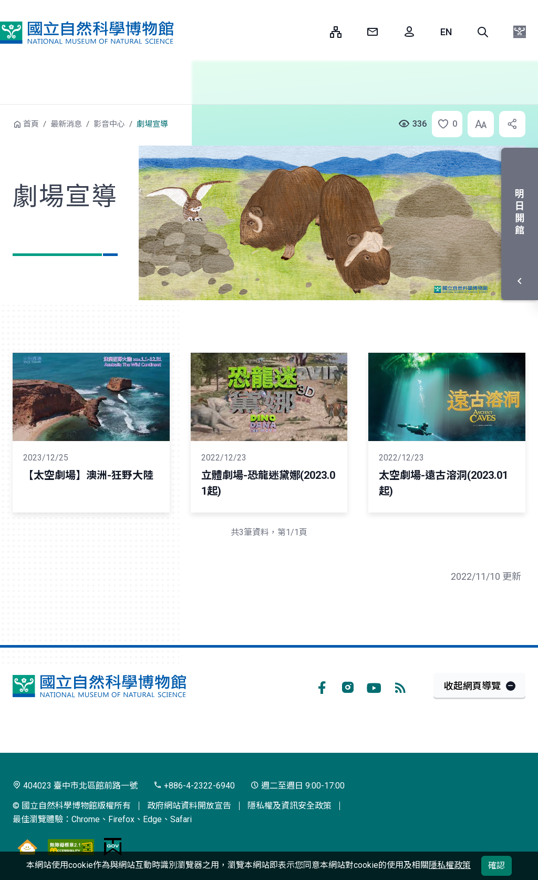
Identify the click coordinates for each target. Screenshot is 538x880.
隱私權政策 (450, 865)
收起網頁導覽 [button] (472, 685)
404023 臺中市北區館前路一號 (75, 786)
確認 (496, 866)
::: (314, 31)
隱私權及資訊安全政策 (289, 806)
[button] (482, 32)
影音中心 (109, 124)
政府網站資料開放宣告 (189, 806)
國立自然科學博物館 (86, 33)
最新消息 (66, 124)
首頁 (31, 124)
